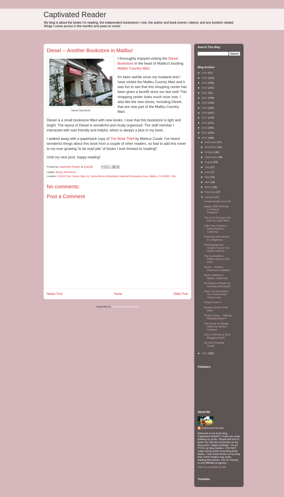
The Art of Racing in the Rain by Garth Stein (217, 219)
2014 (205, 132)
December (211, 142)
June (208, 172)
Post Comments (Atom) (125, 306)
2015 (205, 127)
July (207, 167)
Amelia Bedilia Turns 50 (217, 201)
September (211, 157)
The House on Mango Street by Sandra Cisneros (216, 326)
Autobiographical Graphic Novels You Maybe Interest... (216, 247)
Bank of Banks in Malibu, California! (215, 277)
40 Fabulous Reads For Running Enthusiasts (217, 285)
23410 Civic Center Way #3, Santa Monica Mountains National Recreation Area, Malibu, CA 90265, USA (117, 176)
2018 (205, 112)
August (209, 162)
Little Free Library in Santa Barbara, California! (215, 228)
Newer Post (55, 293)
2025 (205, 77)
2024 (205, 82)
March (209, 187)
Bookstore (70, 172)
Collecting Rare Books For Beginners (216, 238)
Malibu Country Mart (133, 68)
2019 (205, 107)
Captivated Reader (75, 14)
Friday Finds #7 (213, 302)
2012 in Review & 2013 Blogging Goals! (217, 336)
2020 (205, 102)
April (208, 182)
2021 (205, 97)
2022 (205, 92)
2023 (205, 87)
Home (118, 293)
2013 (205, 137)
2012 (205, 353)
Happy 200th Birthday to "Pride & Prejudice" (216, 209)
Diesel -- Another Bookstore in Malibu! (217, 269)
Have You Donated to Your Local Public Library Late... (216, 294)
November (211, 147)
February (210, 191)
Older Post (180, 293)
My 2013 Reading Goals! (214, 344)
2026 (205, 72)
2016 (205, 122)
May (207, 177)
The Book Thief (122, 139)
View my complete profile (212, 466)
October (210, 152)
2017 (205, 117)
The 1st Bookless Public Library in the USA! (216, 259)
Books (59, 172)
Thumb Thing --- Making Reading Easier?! (217, 317)
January (210, 197)
